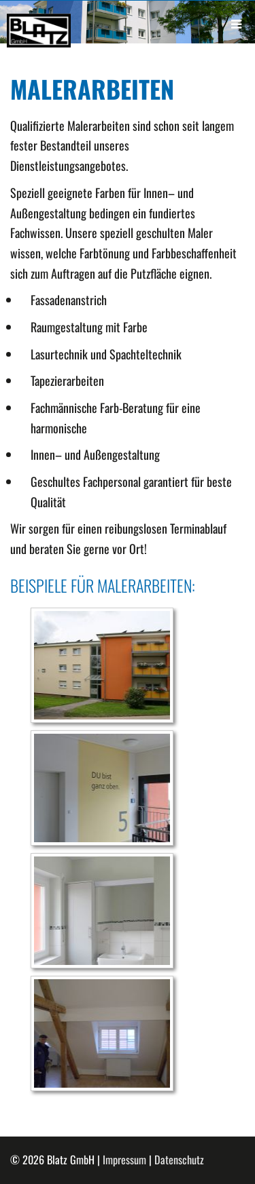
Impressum (124, 1159)
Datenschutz (179, 1159)
